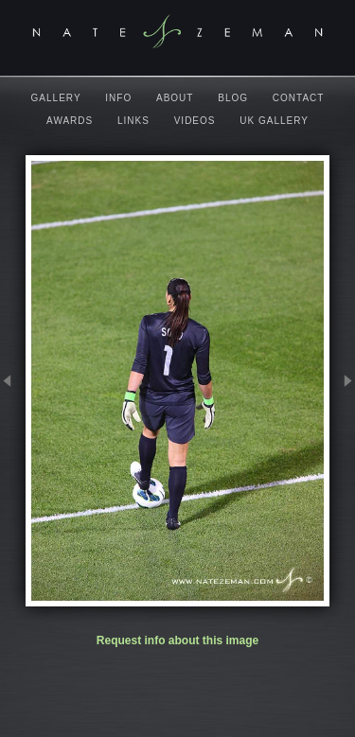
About (174, 98)
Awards (69, 120)
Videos (195, 120)
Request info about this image (177, 640)
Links (133, 120)
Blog (233, 98)
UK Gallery (274, 120)
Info (118, 98)
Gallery (56, 98)
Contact (299, 98)
